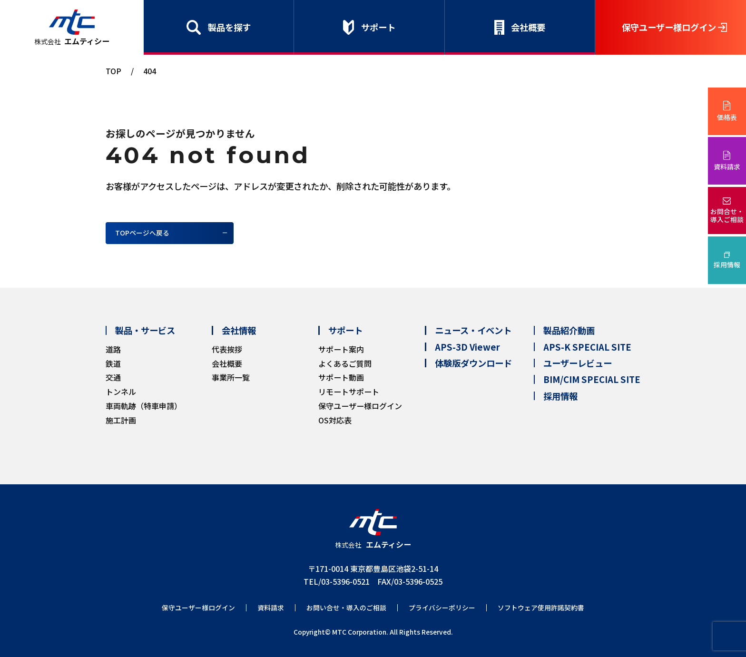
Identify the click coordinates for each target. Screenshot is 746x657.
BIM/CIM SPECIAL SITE (591, 379)
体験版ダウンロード (473, 363)
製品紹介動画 (569, 330)
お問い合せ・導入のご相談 (346, 607)
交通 (113, 377)
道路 (113, 349)
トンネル (121, 391)
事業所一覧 (231, 377)
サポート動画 (341, 377)
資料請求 (727, 166)
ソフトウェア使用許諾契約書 (541, 607)
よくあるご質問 (345, 363)
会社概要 (528, 27)
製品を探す (229, 27)
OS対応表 (335, 420)
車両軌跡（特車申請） (144, 406)
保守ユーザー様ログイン (669, 27)
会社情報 (239, 330)
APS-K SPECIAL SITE (587, 347)
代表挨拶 (227, 349)
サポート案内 (341, 349)
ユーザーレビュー (577, 363)
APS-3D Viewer (467, 347)
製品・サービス (145, 330)
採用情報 (727, 264)
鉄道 (113, 363)
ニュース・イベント (473, 330)
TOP (113, 71)
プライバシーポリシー (442, 607)
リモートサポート (348, 391)
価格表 (727, 117)
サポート (378, 27)
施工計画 (121, 420)
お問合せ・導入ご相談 (727, 215)
